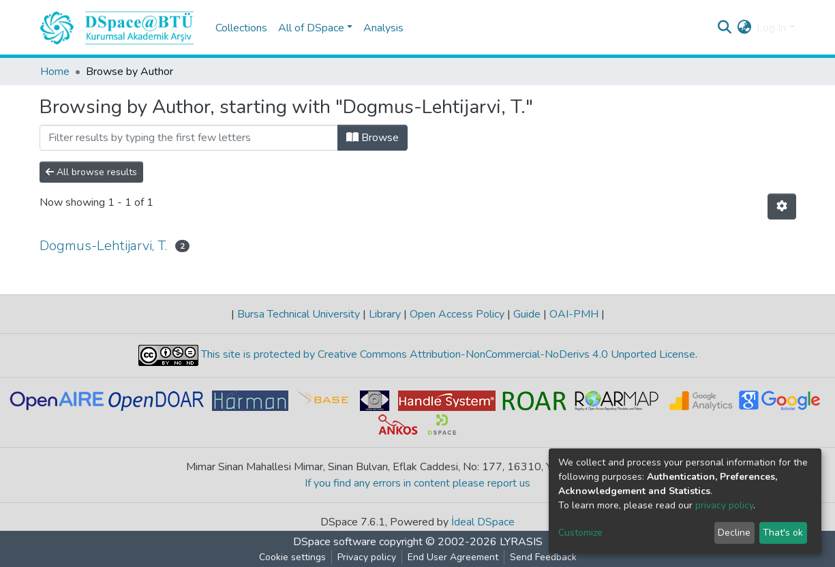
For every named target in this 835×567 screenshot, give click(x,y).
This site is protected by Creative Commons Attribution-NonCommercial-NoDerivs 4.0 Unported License (446, 354)
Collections (241, 27)
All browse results (91, 172)
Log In (771, 27)
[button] (744, 28)
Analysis (383, 27)
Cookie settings (292, 557)
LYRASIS (521, 541)
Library (385, 314)
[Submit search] (724, 28)
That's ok (783, 532)
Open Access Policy (457, 314)
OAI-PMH (574, 314)
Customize (580, 532)
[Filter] (189, 138)
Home (55, 71)
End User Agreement (453, 557)
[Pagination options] (782, 206)
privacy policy (724, 505)
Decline (734, 532)
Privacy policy (366, 557)
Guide (527, 314)
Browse (372, 137)
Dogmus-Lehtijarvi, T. (103, 245)
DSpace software (334, 541)
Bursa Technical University (298, 314)
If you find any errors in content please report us (417, 483)
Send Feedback (543, 557)
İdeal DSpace (483, 522)
